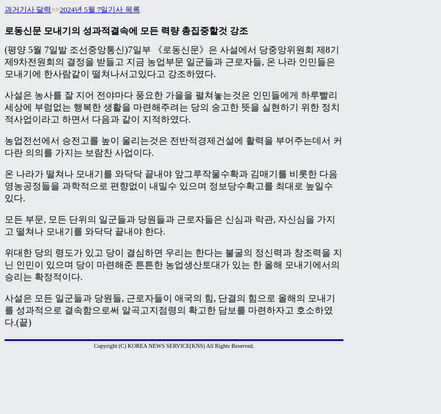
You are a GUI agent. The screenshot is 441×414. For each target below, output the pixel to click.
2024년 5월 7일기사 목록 (100, 9)
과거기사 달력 (28, 9)
